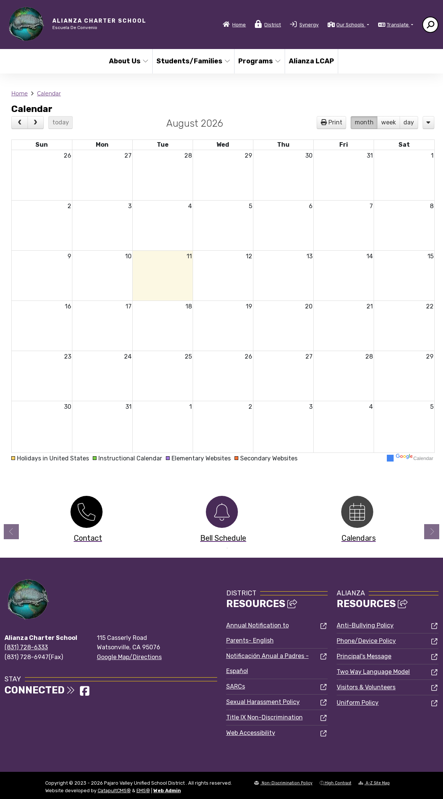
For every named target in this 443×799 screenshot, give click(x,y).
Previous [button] (11, 531)
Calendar (49, 93)
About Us (128, 61)
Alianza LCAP (311, 61)
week (388, 122)
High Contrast (338, 783)
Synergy (309, 25)
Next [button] (431, 531)
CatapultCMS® (114, 790)
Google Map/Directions (129, 657)
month (364, 122)
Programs (259, 61)
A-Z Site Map (374, 783)
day (408, 122)
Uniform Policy (358, 702)
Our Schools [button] (350, 25)
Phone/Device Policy (366, 640)
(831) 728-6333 (26, 647)
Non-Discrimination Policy (283, 783)
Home (239, 25)
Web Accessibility (250, 732)
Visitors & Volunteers (366, 687)
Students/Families (191, 61)
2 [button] (227, 548)
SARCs (235, 686)
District (272, 25)
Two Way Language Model (373, 671)
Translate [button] (398, 25)
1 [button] (216, 548)
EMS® (143, 790)
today (60, 122)
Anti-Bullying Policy (365, 625)
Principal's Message (364, 656)
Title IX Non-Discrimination (264, 717)
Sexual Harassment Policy (263, 701)
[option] (86, 521)
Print (335, 122)
